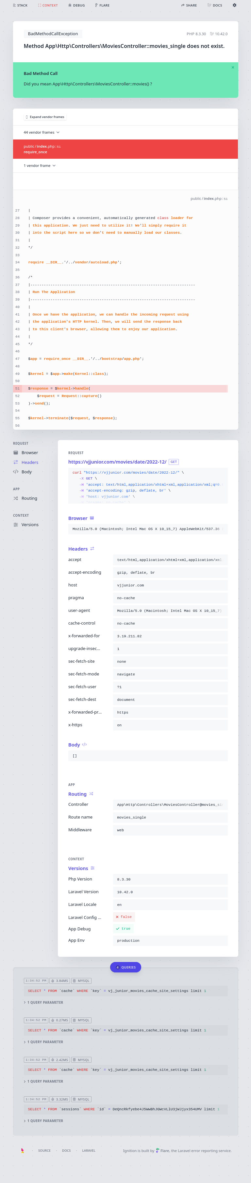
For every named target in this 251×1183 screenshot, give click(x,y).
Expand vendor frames (45, 117)
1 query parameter (43, 1002)
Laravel (88, 1150)
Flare (162, 1150)
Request (20, 443)
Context (21, 515)
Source (44, 1150)
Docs (66, 1150)
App (16, 489)
